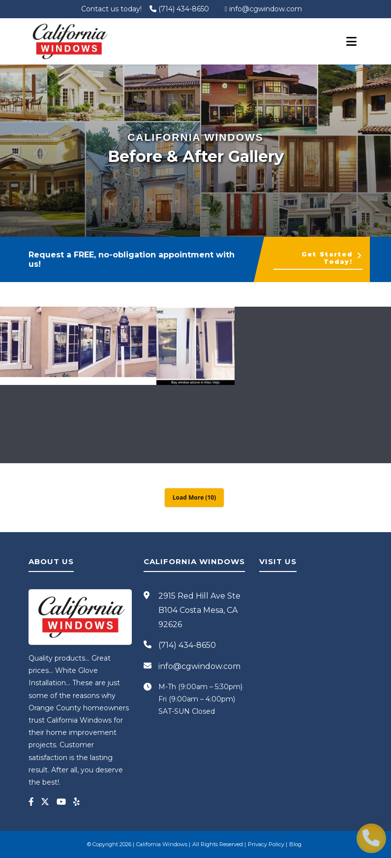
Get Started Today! (331, 258)
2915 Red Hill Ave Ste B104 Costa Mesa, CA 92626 (199, 610)
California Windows (161, 844)
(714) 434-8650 (179, 8)
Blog (295, 844)
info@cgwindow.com (263, 8)
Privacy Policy (266, 844)
